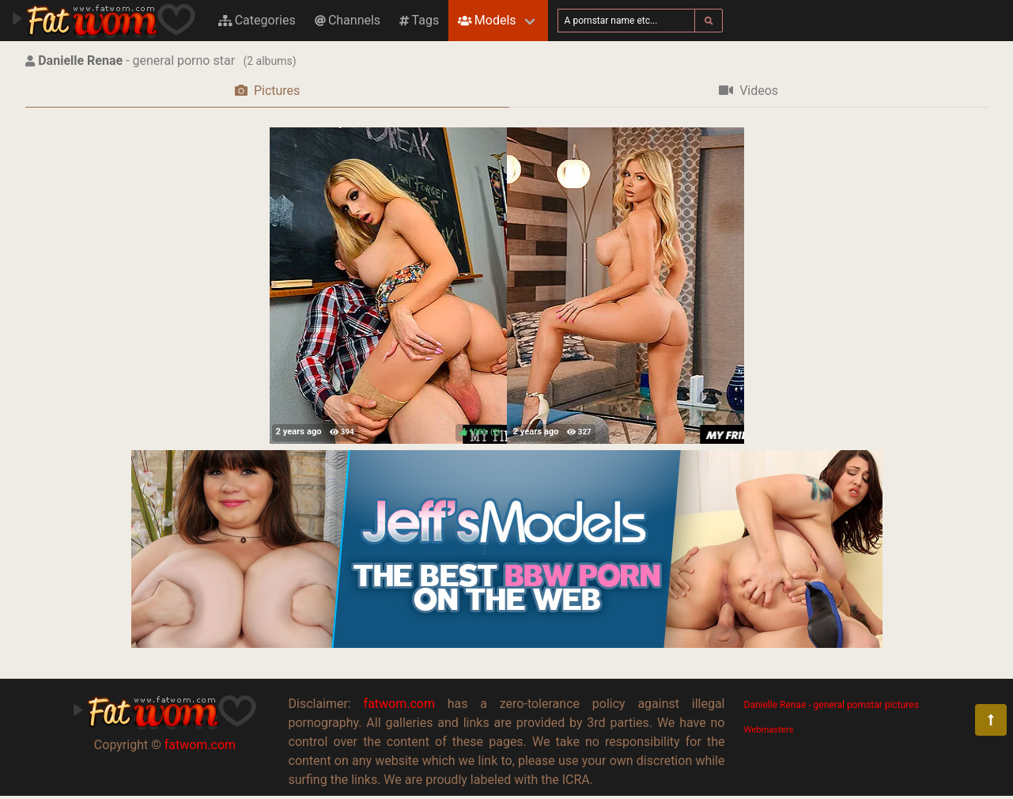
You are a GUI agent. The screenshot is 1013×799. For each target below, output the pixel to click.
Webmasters (769, 730)
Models (487, 20)
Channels (347, 20)
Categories (257, 20)
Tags (419, 20)
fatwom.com (200, 744)
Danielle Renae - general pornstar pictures (831, 704)
